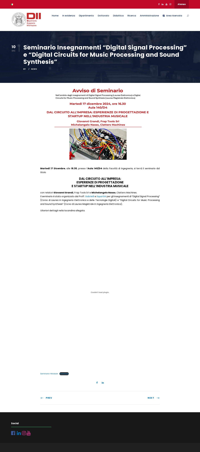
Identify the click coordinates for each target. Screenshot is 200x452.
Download (64, 373)
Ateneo (182, 4)
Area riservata (172, 15)
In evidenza (68, 15)
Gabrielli (89, 196)
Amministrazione (149, 15)
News (34, 69)
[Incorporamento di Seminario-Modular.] (100, 292)
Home (55, 15)
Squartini (101, 196)
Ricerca (132, 15)
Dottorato (103, 15)
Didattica (118, 15)
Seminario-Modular (49, 373)
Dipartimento (86, 15)
